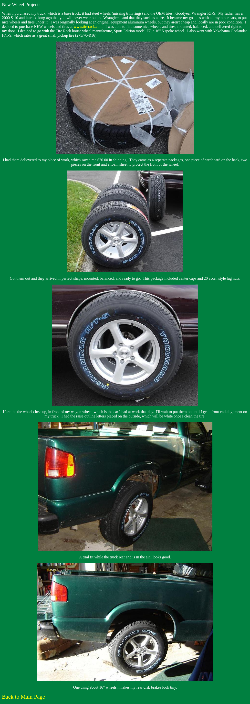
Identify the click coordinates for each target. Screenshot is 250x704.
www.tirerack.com (88, 26)
